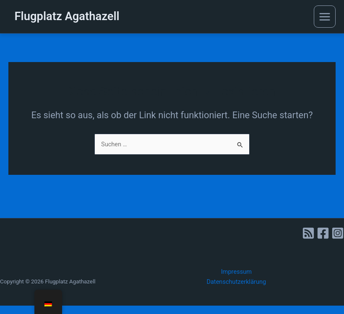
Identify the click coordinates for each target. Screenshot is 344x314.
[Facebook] (323, 233)
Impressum (236, 271)
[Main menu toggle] (325, 16)
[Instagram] (337, 233)
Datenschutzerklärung (236, 281)
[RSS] (308, 233)
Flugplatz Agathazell (67, 16)
